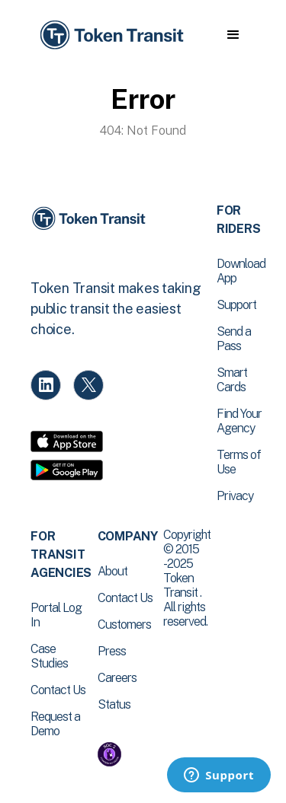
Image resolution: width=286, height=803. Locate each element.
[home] (111, 35)
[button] (232, 35)
